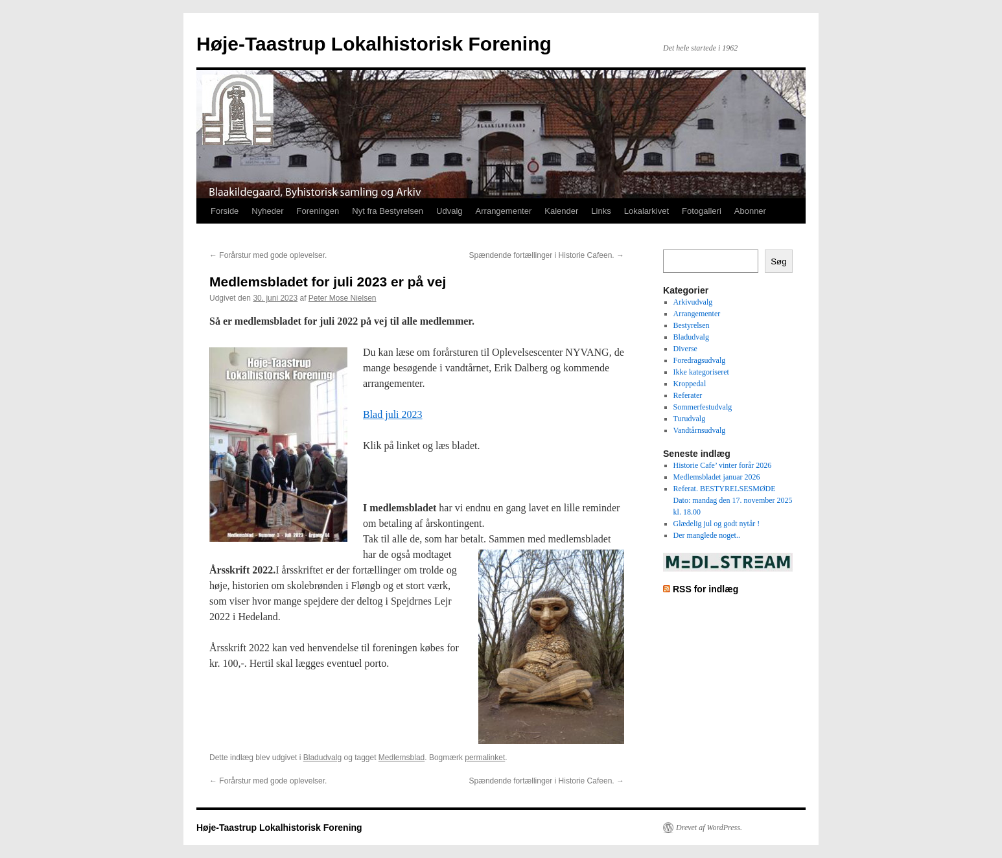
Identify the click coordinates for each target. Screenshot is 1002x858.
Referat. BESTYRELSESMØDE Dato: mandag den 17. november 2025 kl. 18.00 (733, 500)
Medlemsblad (402, 757)
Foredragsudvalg (699, 360)
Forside (225, 211)
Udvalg (449, 211)
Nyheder (267, 211)
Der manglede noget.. (706, 535)
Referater (688, 395)
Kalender (561, 211)
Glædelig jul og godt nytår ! (716, 523)
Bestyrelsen (691, 325)
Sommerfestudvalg (702, 407)
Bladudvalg (322, 757)
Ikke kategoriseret (701, 372)
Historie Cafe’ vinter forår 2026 (722, 465)
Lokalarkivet (646, 211)
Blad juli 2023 (393, 414)
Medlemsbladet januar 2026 (716, 476)
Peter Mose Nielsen (343, 298)
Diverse (685, 348)
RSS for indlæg (705, 589)
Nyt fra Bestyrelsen (387, 211)
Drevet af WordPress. (709, 827)
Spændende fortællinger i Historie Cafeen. (546, 255)
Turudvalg (689, 418)
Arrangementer (504, 211)
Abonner (750, 211)
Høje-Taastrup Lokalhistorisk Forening (374, 43)
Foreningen (318, 211)
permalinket (485, 757)
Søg (778, 261)
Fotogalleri (701, 211)
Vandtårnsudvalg (699, 430)
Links (601, 211)
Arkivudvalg (693, 302)
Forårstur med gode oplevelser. (268, 255)
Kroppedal (689, 383)
